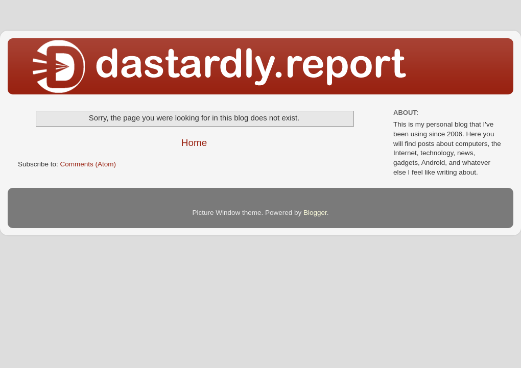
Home (194, 142)
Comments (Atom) (88, 164)
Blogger (315, 212)
